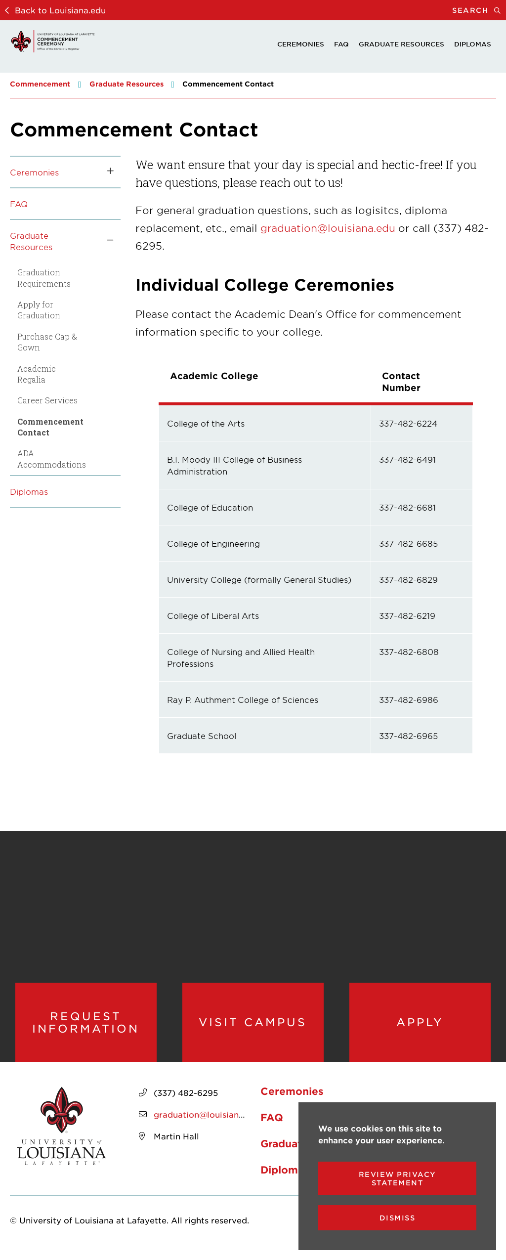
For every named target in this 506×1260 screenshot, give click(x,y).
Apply (420, 1025)
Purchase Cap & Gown (47, 341)
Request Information (85, 1025)
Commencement (40, 84)
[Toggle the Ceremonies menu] (107, 172)
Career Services (47, 400)
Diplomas (472, 44)
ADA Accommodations (51, 458)
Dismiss (398, 1218)
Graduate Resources (401, 44)
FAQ (341, 44)
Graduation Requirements (44, 277)
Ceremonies (300, 44)
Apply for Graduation (38, 309)
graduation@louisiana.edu (327, 228)
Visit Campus (253, 1025)
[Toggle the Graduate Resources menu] (107, 241)
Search (479, 10)
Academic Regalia (36, 374)
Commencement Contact (50, 426)
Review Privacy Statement (397, 1178)
